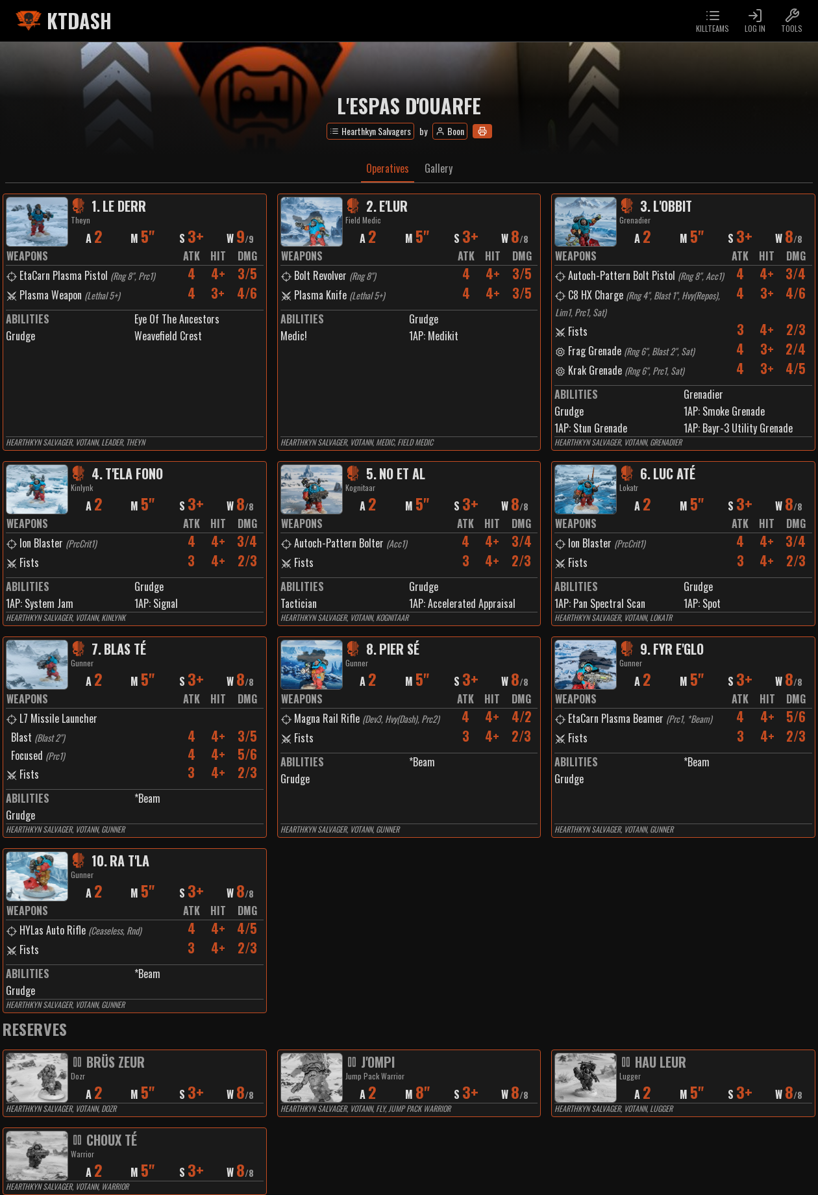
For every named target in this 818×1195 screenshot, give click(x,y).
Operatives (387, 168)
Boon (450, 131)
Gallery (438, 168)
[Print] (482, 131)
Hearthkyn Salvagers (370, 131)
